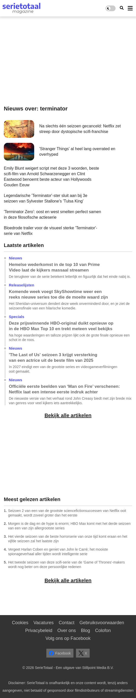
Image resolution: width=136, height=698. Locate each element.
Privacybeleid (38, 630)
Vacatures (43, 622)
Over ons (66, 630)
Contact (66, 622)
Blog (85, 630)
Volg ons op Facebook (67, 638)
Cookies (20, 622)
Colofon (103, 630)
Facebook (60, 653)
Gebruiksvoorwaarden (102, 622)
